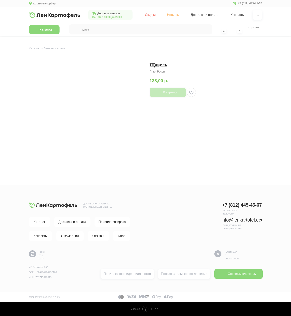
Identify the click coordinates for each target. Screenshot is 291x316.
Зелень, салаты (55, 48)
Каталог (34, 48)
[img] (54, 15)
